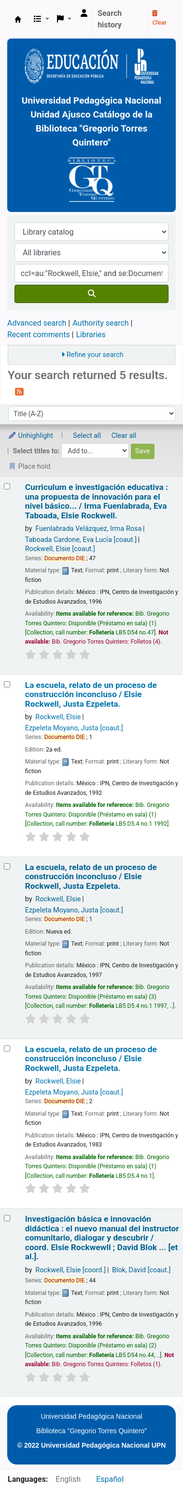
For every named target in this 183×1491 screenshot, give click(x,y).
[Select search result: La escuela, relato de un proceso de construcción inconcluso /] (7, 684)
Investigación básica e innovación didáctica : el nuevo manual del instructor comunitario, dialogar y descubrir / (102, 1237)
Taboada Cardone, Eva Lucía (81, 540)
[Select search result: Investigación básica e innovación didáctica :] (7, 1218)
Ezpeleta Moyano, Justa (74, 728)
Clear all (124, 436)
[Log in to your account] (84, 13)
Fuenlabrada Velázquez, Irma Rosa (88, 529)
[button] (41, 19)
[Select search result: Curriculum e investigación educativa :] (7, 486)
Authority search (100, 323)
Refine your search (95, 355)
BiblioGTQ (17, 19)
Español (110, 1479)
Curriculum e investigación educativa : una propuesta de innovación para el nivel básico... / (96, 501)
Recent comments (38, 334)
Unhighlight (30, 436)
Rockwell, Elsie (60, 549)
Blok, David (141, 1270)
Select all (87, 436)
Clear (159, 18)
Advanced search (36, 323)
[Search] (91, 294)
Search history (110, 19)
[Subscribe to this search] (19, 391)
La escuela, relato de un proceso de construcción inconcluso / (91, 695)
